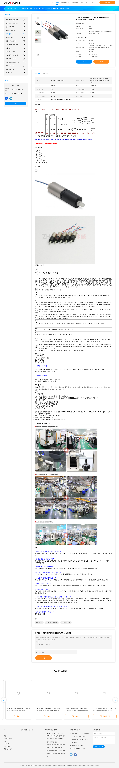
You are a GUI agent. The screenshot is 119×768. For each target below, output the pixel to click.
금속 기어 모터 (15, 27)
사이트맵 (6, 743)
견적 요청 (107, 2)
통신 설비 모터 (15, 69)
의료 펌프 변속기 (15, 59)
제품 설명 (45, 73)
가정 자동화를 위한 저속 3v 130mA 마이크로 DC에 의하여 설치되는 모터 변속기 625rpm (55, 744)
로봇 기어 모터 (15, 66)
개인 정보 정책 (8, 749)
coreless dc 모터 (66, 622)
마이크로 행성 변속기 (15, 20)
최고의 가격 (84, 62)
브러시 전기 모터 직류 (51, 622)
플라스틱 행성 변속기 (15, 23)
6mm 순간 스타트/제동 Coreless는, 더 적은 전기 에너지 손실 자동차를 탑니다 (72, 710)
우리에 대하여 (8, 738)
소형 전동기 (39, 622)
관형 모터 (15, 48)
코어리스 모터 (15, 34)
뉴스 (5, 741)
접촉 (15, 103)
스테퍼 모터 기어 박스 (15, 45)
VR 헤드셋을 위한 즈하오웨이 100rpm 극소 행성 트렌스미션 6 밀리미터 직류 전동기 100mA (55, 736)
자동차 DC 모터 (15, 52)
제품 (5, 736)
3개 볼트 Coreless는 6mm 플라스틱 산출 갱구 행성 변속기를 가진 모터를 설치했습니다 (16, 710)
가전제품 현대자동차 (15, 55)
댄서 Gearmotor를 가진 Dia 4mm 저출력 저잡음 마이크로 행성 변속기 (55, 753)
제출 (43, 658)
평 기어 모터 (15, 73)
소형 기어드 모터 (15, 41)
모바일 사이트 (8, 746)
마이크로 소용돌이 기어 (15, 62)
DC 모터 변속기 (15, 30)
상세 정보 (37, 73)
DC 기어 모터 (15, 37)
